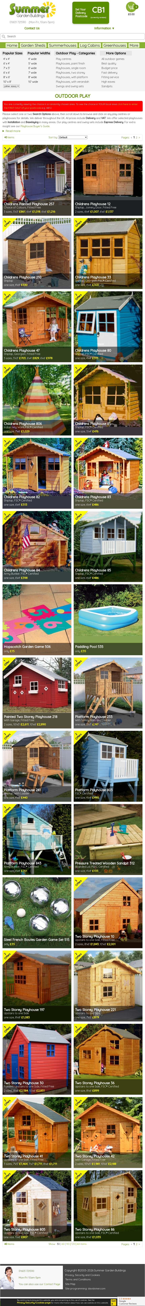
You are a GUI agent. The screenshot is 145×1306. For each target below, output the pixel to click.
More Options (116, 53)
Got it (113, 1302)
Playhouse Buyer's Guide (35, 126)
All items (82, 1244)
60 (63, 1244)
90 (67, 1244)
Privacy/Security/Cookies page (34, 1302)
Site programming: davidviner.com (85, 1288)
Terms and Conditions (78, 1279)
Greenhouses (115, 45)
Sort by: (53, 137)
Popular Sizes (12, 53)
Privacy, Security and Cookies (82, 1275)
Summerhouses (62, 45)
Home (12, 45)
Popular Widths (38, 53)
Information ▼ (104, 28)
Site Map (70, 1284)
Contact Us (31, 28)
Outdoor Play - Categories (75, 53)
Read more (13, 131)
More (134, 45)
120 (73, 1244)
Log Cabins (90, 45)
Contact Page (52, 1284)
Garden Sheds (33, 45)
